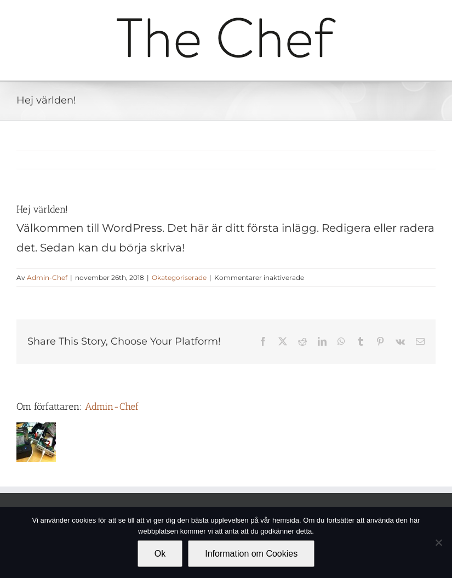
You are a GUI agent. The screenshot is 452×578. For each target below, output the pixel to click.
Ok (160, 553)
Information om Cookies (251, 553)
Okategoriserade (179, 277)
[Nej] (438, 542)
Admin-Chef (47, 277)
